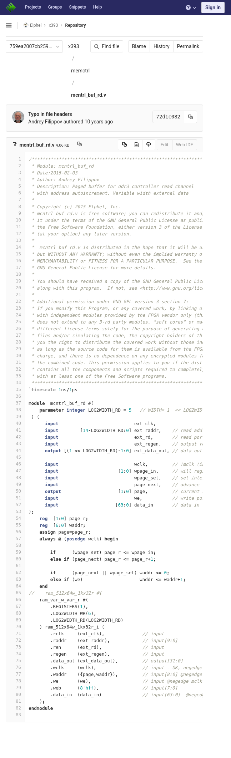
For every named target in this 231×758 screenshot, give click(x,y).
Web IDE (184, 144)
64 (15, 586)
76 (15, 667)
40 (15, 423)
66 (15, 599)
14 (15, 247)
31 (15, 362)
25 (15, 321)
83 (15, 714)
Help (97, 7)
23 (15, 308)
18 (15, 274)
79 (15, 687)
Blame (139, 46)
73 (15, 647)
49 (15, 484)
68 (15, 613)
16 (15, 260)
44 (15, 450)
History (162, 46)
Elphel (32, 25)
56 (15, 531)
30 (15, 355)
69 (15, 619)
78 (15, 680)
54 (15, 518)
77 (15, 674)
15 (15, 253)
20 (15, 287)
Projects (33, 7)
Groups (55, 7)
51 (15, 497)
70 (15, 626)
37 (15, 403)
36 (15, 396)
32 (15, 369)
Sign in (213, 7)
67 (15, 606)
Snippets (77, 7)
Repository (75, 25)
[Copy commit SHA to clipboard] (190, 117)
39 (15, 416)
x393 (73, 46)
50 (15, 491)
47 (15, 470)
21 (15, 294)
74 (15, 653)
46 (15, 464)
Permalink (188, 46)
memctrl (80, 70)
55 (15, 525)
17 (15, 267)
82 (15, 708)
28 (15, 342)
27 (15, 335)
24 (15, 314)
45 (15, 457)
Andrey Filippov (45, 121)
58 (15, 545)
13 (15, 240)
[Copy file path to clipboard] (79, 144)
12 (15, 233)
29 (15, 348)
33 (15, 375)
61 (15, 565)
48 (15, 477)
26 (15, 328)
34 (15, 382)
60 (15, 558)
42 (15, 436)
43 (15, 443)
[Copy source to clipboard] (124, 144)
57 (15, 538)
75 (15, 660)
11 (15, 226)
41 (15, 430)
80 (15, 694)
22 (15, 301)
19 (15, 281)
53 (15, 511)
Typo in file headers (50, 114)
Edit (165, 144)
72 (15, 640)
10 (15, 220)
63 (15, 579)
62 (15, 572)
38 (15, 409)
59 (15, 552)
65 (15, 592)
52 (15, 504)
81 (15, 701)
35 (15, 389)
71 (15, 633)
